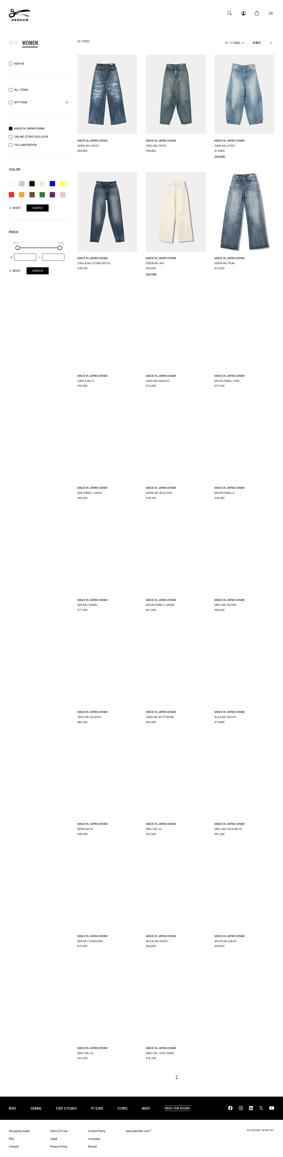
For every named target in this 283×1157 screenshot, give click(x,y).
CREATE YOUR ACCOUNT (177, 1108)
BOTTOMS (20, 102)
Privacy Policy (58, 1146)
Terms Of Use (58, 1131)
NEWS (12, 1108)
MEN (13, 43)
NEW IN (19, 63)
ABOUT (146, 1108)
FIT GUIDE (97, 1108)
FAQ (11, 1138)
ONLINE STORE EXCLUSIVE (31, 136)
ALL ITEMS (21, 89)
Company (94, 1138)
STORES (122, 1108)
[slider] (17, 248)
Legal (53, 1138)
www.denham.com (138, 1131)
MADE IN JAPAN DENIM (29, 128)
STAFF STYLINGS (66, 1108)
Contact (14, 1146)
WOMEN (30, 43)
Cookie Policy (96, 1131)
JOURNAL (36, 1108)
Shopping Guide (19, 1131)
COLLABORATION (25, 144)
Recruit (92, 1146)
